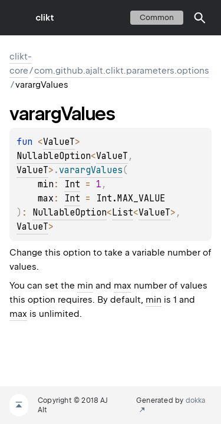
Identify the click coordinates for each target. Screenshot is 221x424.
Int (72, 184)
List (122, 212)
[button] (200, 17)
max (122, 285)
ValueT (59, 142)
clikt (44, 17)
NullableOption (54, 156)
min (85, 285)
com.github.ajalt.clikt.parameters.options (121, 70)
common (157, 17)
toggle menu (17, 17)
